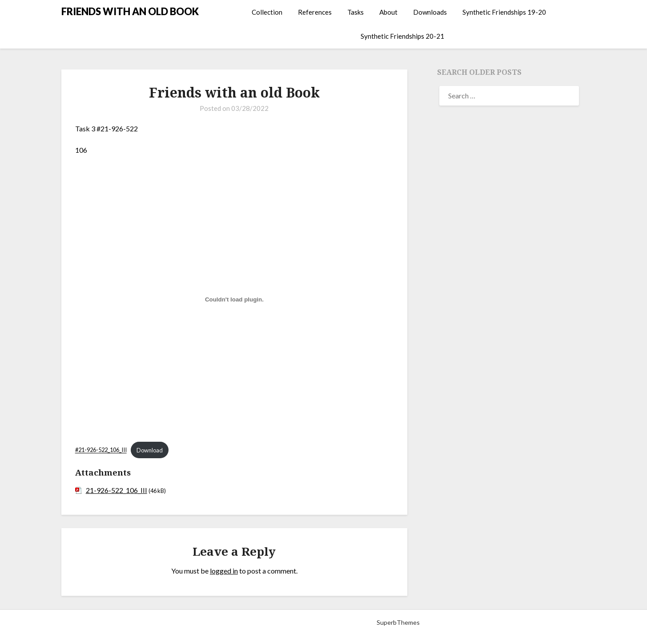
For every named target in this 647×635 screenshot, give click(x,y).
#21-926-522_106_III (101, 450)
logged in (224, 570)
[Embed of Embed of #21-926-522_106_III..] (234, 299)
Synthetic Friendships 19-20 (504, 12)
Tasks (355, 12)
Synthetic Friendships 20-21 (402, 36)
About (388, 12)
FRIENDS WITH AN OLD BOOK (130, 11)
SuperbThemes (398, 622)
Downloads (430, 12)
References (315, 12)
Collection (267, 12)
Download (150, 450)
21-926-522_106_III (116, 490)
